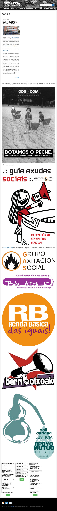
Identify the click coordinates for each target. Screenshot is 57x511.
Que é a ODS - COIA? (8, 8)
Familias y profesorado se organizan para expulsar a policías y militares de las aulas (7, 490)
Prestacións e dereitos (27, 8)
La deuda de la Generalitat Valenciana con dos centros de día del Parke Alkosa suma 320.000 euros (7, 482)
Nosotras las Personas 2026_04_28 (21, 467)
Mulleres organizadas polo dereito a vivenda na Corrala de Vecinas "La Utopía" (10, 22)
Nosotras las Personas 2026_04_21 (21, 470)
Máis (8, 494)
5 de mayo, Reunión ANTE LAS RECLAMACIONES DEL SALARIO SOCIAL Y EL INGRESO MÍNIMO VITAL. (35, 474)
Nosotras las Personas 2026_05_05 (21, 464)
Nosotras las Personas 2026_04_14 (21, 473)
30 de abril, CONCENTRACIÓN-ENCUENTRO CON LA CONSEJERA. (34, 480)
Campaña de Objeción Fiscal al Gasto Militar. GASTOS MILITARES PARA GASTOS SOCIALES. (35, 486)
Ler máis (17, 77)
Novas (16, 8)
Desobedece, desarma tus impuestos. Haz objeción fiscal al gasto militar (7, 476)
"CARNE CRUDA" (15, 37)
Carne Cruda (5, 50)
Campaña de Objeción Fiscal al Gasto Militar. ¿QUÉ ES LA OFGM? (35, 468)
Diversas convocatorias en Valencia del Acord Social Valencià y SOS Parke (7, 470)
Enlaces (52, 8)
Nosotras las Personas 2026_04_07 (21, 476)
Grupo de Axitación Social (8, 247)
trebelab (12, 506)
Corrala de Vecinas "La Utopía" (11, 45)
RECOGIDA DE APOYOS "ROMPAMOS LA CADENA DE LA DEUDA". (35, 491)
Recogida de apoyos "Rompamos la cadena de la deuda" (7, 465)
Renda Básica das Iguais (42, 8)
